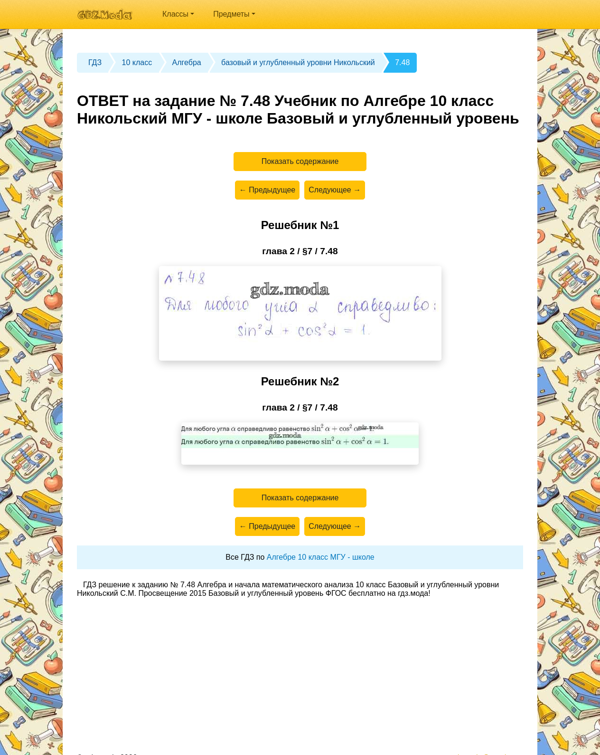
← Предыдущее (267, 190)
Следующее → (335, 190)
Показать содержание (300, 161)
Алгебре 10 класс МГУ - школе (321, 557)
